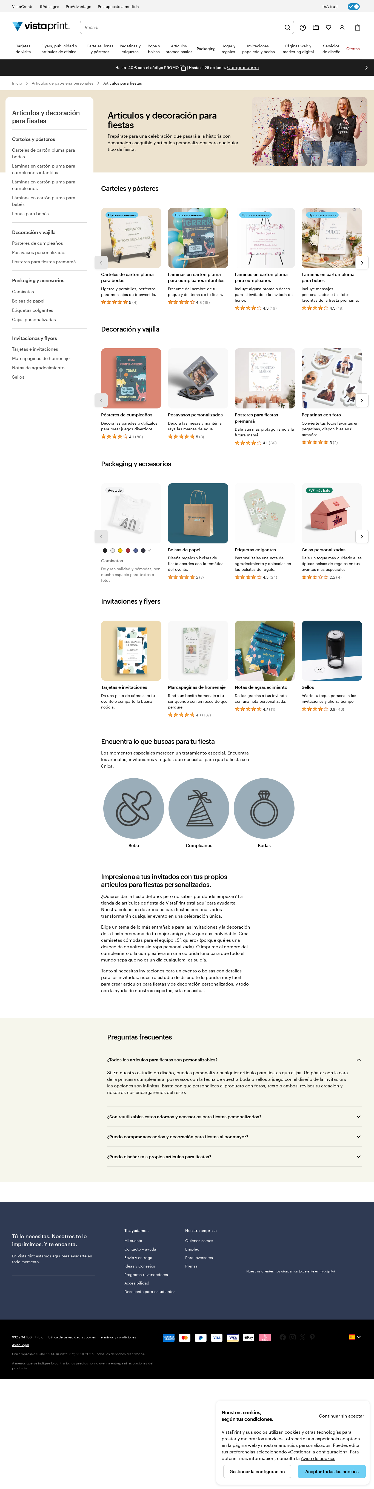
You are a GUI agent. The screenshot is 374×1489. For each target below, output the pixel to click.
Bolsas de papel (28, 300)
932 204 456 (22, 1337)
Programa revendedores (146, 1274)
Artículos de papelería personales (62, 83)
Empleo (192, 1249)
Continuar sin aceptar (341, 1415)
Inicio (17, 83)
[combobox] (182, 27)
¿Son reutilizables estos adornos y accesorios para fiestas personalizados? (184, 1116)
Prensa (191, 1266)
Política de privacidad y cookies (71, 1337)
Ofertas (353, 48)
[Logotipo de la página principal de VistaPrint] (41, 27)
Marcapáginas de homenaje (41, 358)
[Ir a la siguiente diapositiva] (366, 67)
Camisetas (23, 291)
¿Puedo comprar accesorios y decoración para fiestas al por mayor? (177, 1136)
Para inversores (199, 1257)
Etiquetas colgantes (32, 310)
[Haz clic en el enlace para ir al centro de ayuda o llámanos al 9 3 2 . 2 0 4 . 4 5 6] (302, 27)
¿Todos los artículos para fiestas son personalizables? (162, 1059)
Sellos (18, 376)
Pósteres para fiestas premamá (44, 261)
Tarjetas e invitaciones (35, 349)
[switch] (345, 6)
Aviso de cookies (318, 1458)
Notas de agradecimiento (38, 367)
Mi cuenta (133, 1240)
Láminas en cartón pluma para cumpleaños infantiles (43, 169)
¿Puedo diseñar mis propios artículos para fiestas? (159, 1156)
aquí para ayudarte (69, 1256)
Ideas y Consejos (139, 1266)
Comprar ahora (243, 67)
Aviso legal (20, 1345)
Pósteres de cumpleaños (37, 243)
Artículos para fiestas (122, 83)
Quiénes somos (199, 1240)
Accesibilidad (137, 1283)
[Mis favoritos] (328, 27)
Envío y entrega (138, 1257)
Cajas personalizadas (34, 319)
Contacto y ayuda (140, 1249)
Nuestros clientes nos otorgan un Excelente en (290, 1271)
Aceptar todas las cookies (332, 1471)
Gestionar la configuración (257, 1471)
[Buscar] (287, 27)
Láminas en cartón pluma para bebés (43, 201)
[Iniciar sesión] (342, 27)
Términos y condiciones (117, 1337)
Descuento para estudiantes (150, 1291)
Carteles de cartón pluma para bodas (43, 153)
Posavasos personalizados (39, 252)
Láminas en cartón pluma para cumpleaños (43, 185)
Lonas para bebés (30, 213)
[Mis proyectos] (316, 27)
